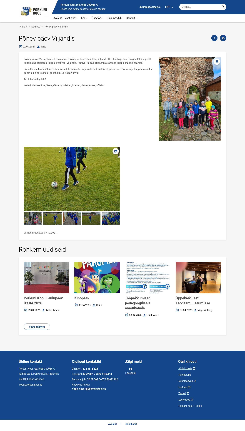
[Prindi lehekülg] (223, 38)
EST (169, 7)
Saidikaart (131, 424)
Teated (182, 393)
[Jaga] (214, 38)
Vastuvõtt (71, 18)
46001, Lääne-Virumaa (31, 379)
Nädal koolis (185, 368)
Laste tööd (184, 399)
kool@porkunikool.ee (30, 384)
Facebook (130, 370)
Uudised (35, 26)
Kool (85, 18)
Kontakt (132, 18)
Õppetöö (98, 18)
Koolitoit (183, 374)
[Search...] (223, 7)
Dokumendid (115, 18)
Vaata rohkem (37, 326)
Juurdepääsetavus (150, 6)
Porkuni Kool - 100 (188, 405)
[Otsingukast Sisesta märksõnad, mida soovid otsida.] (202, 7)
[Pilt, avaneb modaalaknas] (72, 179)
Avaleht (57, 18)
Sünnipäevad (185, 380)
